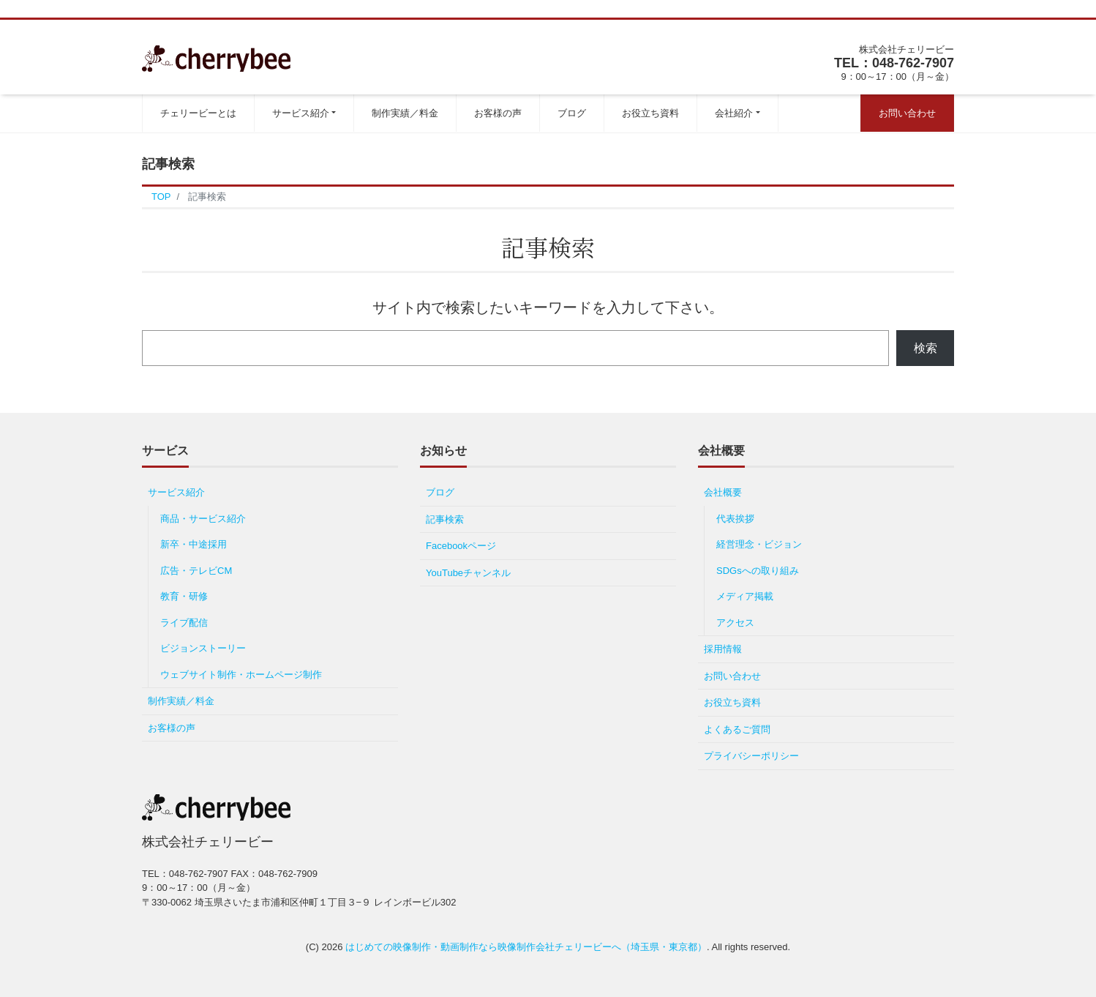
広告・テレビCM (196, 570)
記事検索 (445, 519)
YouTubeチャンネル (468, 572)
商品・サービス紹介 (207, 518)
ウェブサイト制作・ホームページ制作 (241, 674)
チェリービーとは (198, 113)
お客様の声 (498, 113)
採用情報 (723, 648)
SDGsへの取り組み (757, 570)
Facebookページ (461, 545)
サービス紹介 (300, 113)
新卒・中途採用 (193, 544)
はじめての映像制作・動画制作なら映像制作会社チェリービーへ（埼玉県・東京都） (526, 946)
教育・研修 (184, 596)
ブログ (572, 113)
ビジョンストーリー (203, 648)
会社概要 (723, 492)
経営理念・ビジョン (759, 544)
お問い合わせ (907, 113)
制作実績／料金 (405, 113)
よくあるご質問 (737, 729)
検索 (925, 348)
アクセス (735, 622)
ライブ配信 (184, 622)
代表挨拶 (735, 518)
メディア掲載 (744, 596)
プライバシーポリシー (751, 755)
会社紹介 (734, 113)
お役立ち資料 (650, 113)
